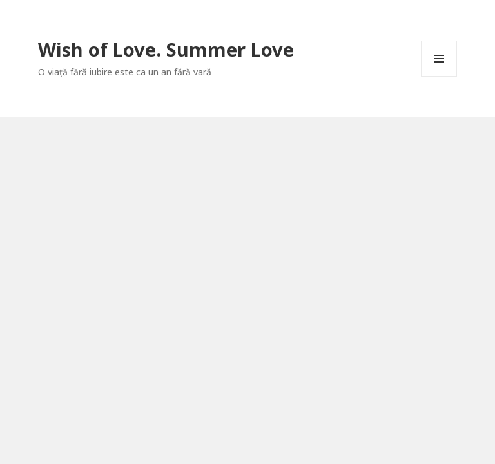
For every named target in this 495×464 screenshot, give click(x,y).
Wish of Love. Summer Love (166, 49)
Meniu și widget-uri (439, 76)
